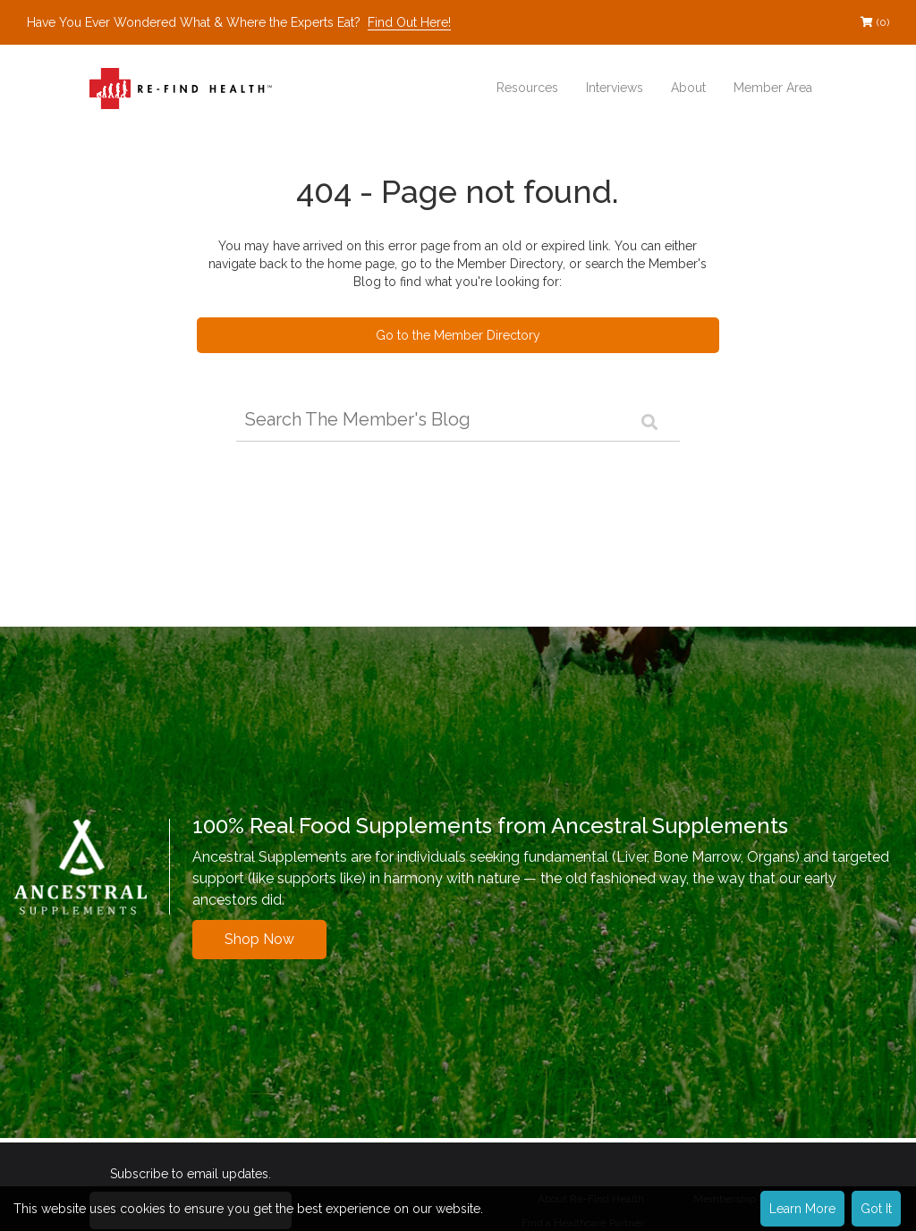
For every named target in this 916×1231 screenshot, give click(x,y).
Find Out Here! (409, 22)
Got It (876, 1208)
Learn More (802, 1208)
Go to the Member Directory (458, 335)
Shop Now (259, 939)
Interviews (614, 87)
